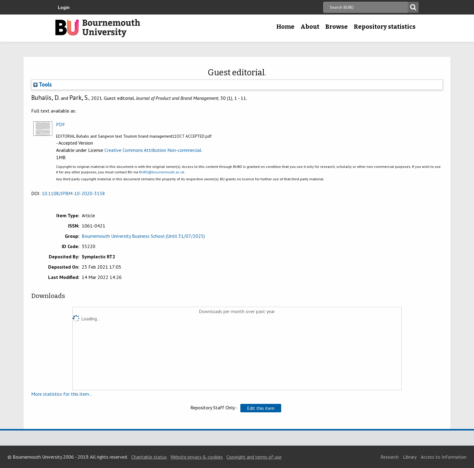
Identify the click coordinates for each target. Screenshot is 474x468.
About (310, 26)
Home (285, 26)
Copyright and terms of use (253, 457)
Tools (42, 84)
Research (389, 457)
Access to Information (443, 457)
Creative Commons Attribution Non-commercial (152, 150)
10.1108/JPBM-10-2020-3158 (73, 193)
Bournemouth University (97, 28)
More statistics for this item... (61, 394)
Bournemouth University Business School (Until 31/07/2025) (143, 236)
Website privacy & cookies (196, 457)
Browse (336, 26)
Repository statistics (385, 26)
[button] (260, 408)
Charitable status (149, 457)
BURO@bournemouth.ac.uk (161, 172)
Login (64, 7)
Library (409, 457)
